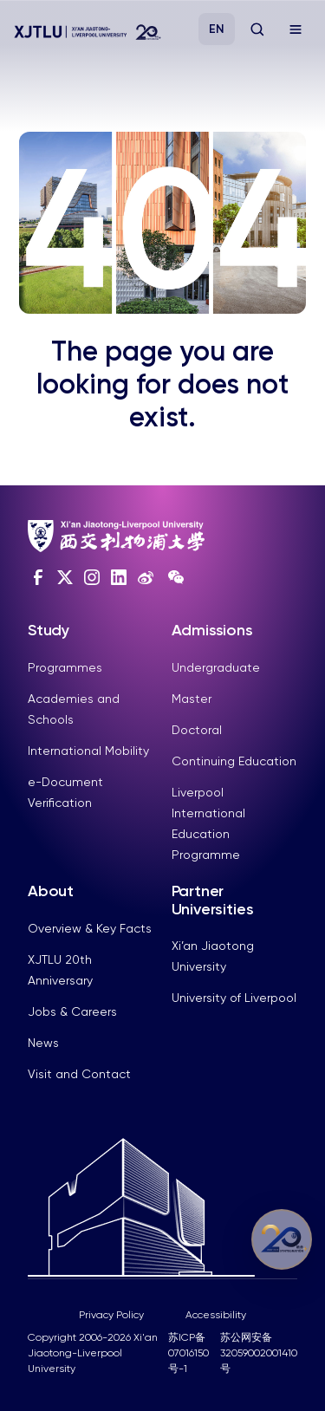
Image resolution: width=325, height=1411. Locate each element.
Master (191, 699)
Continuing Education (234, 761)
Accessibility (215, 1315)
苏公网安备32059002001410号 (258, 1353)
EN (216, 29)
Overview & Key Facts (90, 928)
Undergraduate (216, 667)
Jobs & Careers (72, 1011)
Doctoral (197, 730)
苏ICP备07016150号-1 (188, 1353)
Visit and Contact (79, 1074)
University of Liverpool (234, 998)
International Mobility (88, 751)
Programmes (65, 667)
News (43, 1043)
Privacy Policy (111, 1315)
